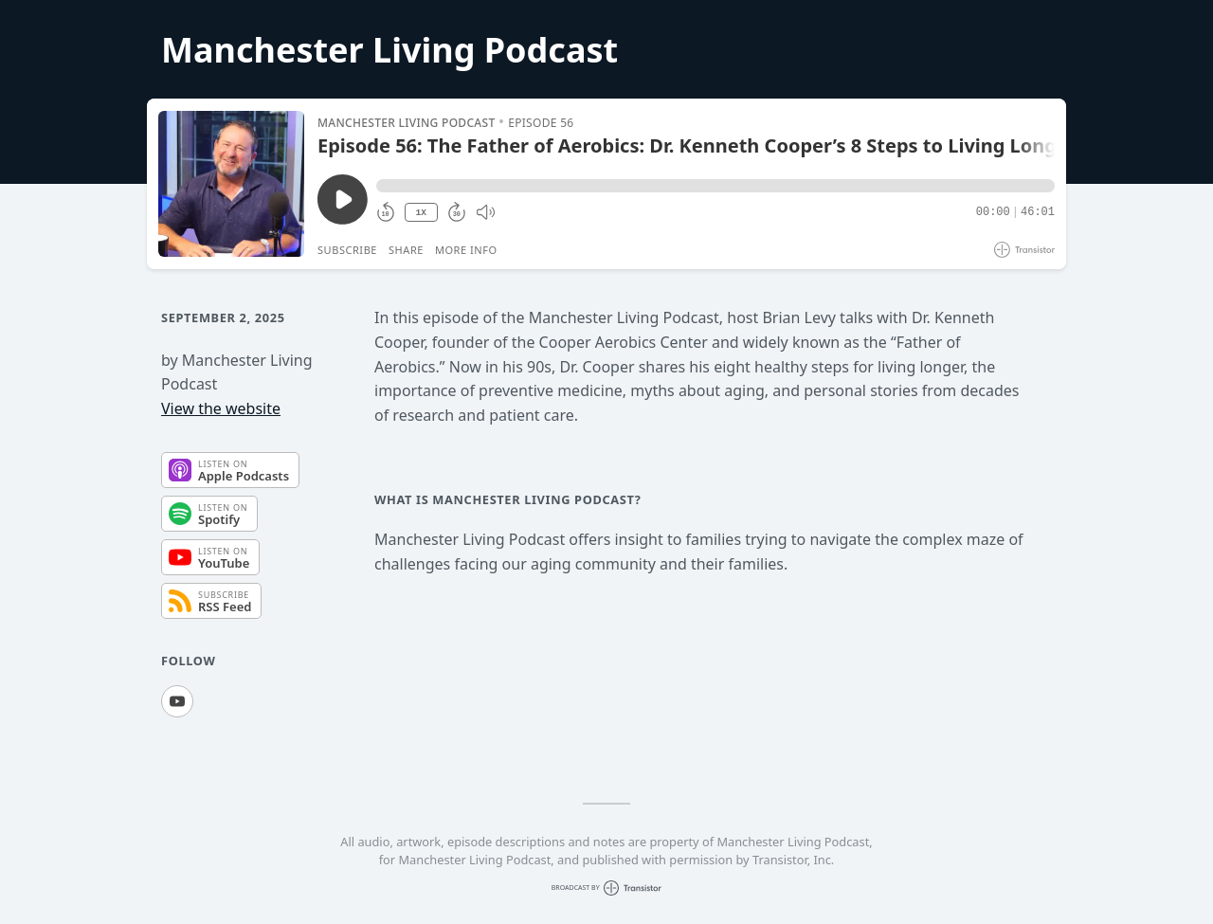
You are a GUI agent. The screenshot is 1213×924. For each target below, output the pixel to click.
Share (406, 250)
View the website (221, 408)
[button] (715, 185)
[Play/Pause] (231, 184)
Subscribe (347, 250)
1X (420, 213)
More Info (466, 250)
